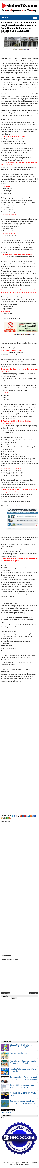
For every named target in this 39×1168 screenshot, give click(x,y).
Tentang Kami (15, 1162)
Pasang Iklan (5, 1162)
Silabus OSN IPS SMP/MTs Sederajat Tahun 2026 (21, 1046)
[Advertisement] (19, 749)
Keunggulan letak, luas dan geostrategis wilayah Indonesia (23, 1102)
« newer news (6, 993)
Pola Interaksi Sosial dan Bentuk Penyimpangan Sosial (23, 1062)
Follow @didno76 (6, 1113)
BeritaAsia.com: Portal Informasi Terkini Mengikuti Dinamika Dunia (23, 1078)
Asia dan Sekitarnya (18, 1053)
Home (7, 17)
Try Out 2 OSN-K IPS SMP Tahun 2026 (23, 1094)
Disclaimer (34, 1162)
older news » (33, 993)
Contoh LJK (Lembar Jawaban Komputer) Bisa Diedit (22, 1086)
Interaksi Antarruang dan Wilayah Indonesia (23, 1070)
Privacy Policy (25, 1162)
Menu (35, 17)
